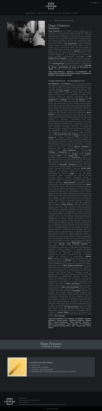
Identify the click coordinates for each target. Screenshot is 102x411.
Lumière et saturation (41, 362)
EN (93, 3)
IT (91, 3)
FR (96, 3)
